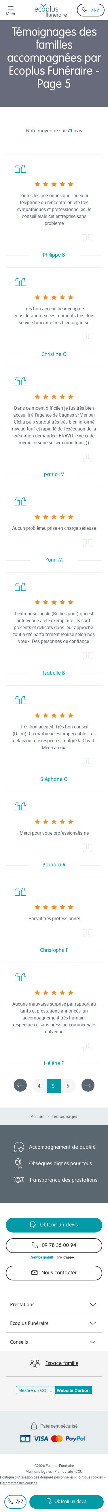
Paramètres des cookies (18, 1483)
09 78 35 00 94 (54, 1245)
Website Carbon (73, 1390)
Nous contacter (54, 1272)
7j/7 (90, 9)
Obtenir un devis (66, 1501)
